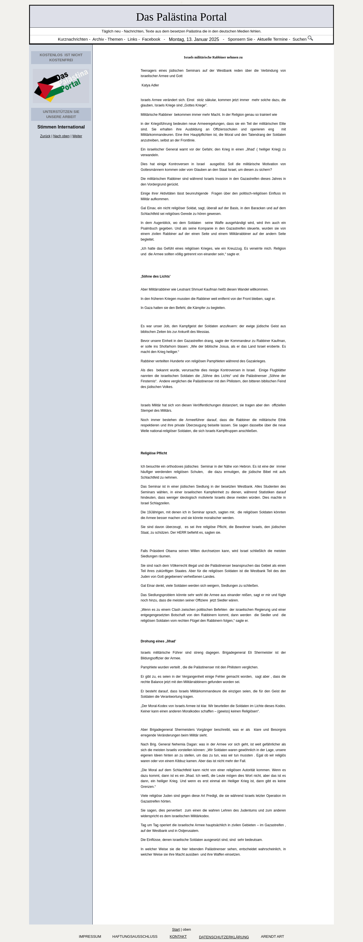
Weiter (77, 136)
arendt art (271, 936)
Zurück (45, 136)
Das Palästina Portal (181, 16)
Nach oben (61, 136)
